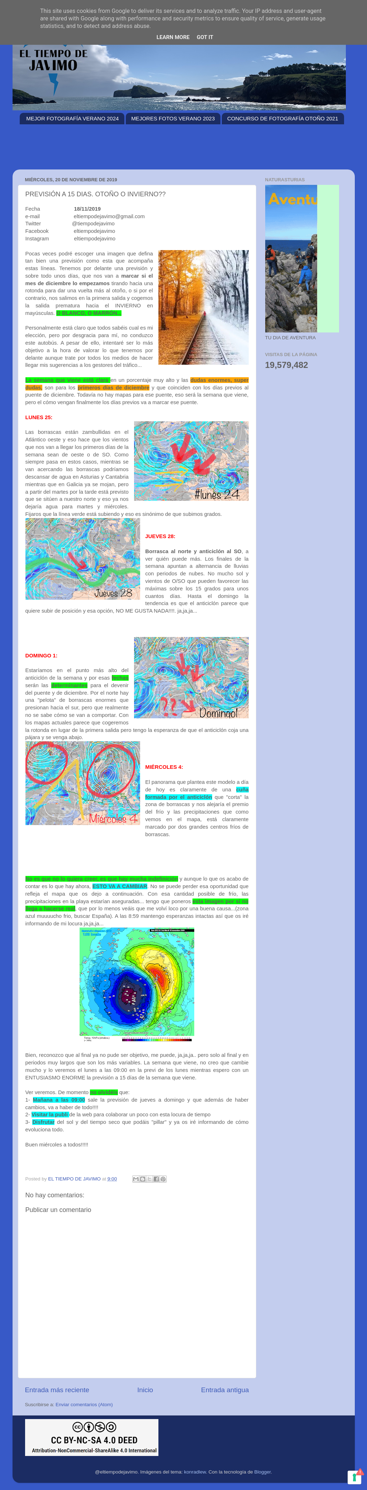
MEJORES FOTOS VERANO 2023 (173, 118)
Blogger (262, 1472)
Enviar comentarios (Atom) (84, 1404)
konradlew (195, 1472)
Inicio (145, 1390)
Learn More (173, 37)
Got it (205, 37)
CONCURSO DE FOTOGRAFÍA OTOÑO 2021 (282, 118)
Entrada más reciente (57, 1390)
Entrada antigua (225, 1390)
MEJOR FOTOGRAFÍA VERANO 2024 (72, 118)
